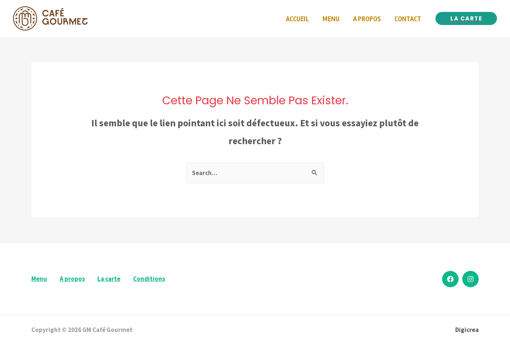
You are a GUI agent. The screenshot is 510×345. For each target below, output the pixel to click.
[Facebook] (450, 279)
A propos (72, 279)
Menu (39, 279)
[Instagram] (470, 279)
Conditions (149, 279)
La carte (108, 279)
